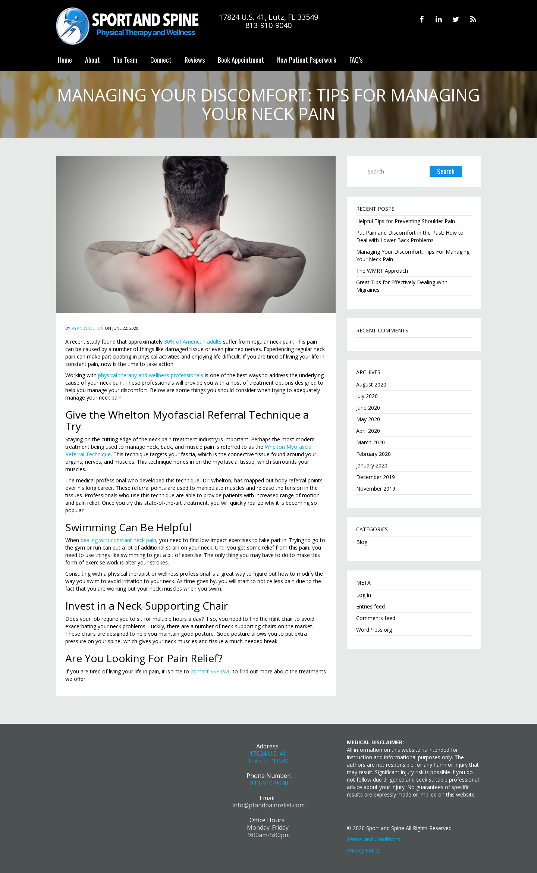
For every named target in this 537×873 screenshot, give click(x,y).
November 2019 (375, 488)
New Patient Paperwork (306, 60)
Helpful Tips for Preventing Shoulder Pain (405, 221)
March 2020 (370, 442)
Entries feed (370, 606)
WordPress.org (374, 629)
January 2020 (371, 465)
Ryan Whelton (88, 328)
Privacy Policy (363, 850)
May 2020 (368, 419)
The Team (125, 60)
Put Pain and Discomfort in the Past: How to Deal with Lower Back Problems (410, 236)
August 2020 (371, 384)
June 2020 (368, 407)
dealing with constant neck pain (118, 540)
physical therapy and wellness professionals (150, 375)
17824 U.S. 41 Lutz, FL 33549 (269, 757)
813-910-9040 (269, 783)
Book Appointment (241, 60)
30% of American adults (193, 341)
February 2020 (373, 453)
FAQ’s (355, 60)
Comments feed (375, 618)
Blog (361, 541)
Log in (363, 594)
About (92, 60)
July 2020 (367, 396)
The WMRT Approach (382, 270)
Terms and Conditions (373, 839)
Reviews (195, 60)
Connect (161, 60)
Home (65, 60)
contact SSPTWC (211, 671)
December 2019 (375, 477)
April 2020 (368, 430)
